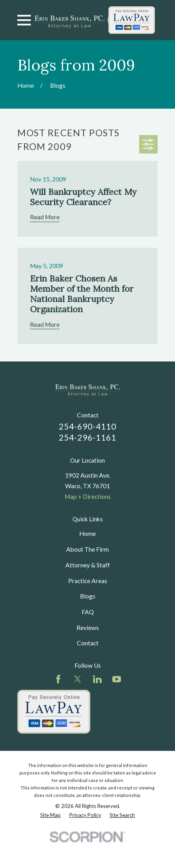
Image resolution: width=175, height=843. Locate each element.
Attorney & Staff (87, 565)
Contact (88, 643)
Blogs (87, 596)
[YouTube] (116, 679)
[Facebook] (58, 679)
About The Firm (87, 549)
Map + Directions (88, 496)
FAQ (88, 611)
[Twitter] (77, 679)
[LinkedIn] (97, 679)
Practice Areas (87, 580)
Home (87, 533)
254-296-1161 (87, 437)
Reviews (87, 627)
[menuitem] (50, 815)
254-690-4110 (87, 426)
